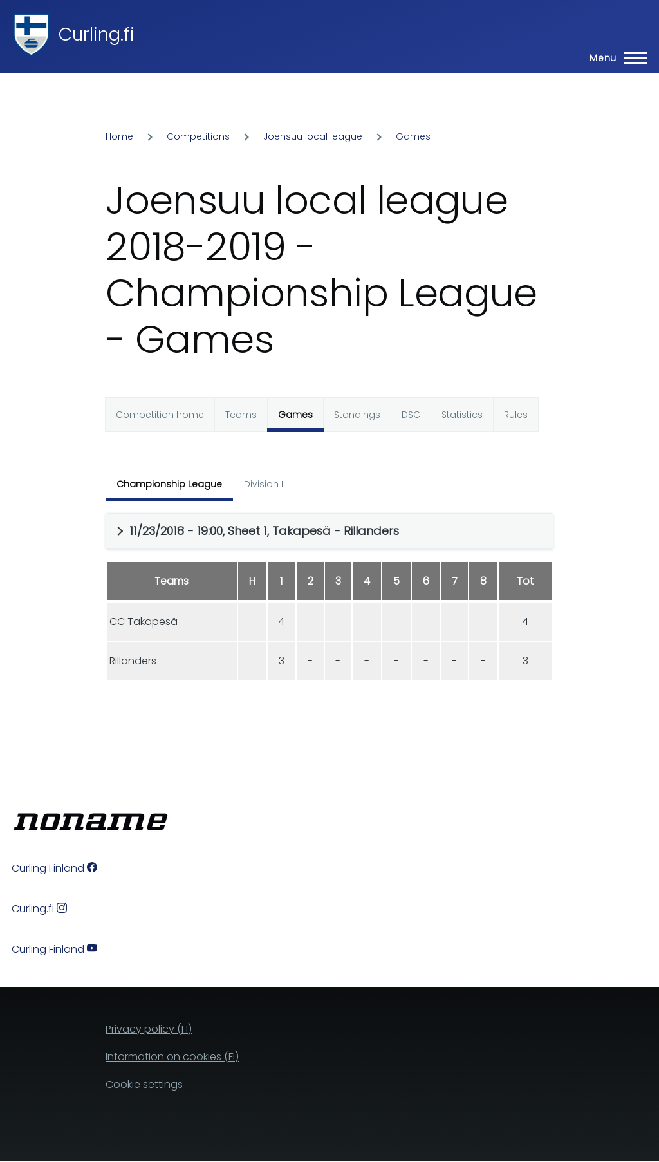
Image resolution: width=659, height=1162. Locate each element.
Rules (516, 414)
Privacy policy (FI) (149, 1029)
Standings (357, 414)
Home (119, 136)
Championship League (169, 484)
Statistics (462, 414)
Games (413, 136)
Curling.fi (97, 34)
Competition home (160, 414)
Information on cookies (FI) (172, 1056)
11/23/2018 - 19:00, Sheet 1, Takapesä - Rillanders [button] (264, 531)
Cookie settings (144, 1084)
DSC (411, 414)
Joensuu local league (312, 136)
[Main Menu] (614, 58)
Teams (241, 414)
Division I (263, 484)
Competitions (198, 136)
